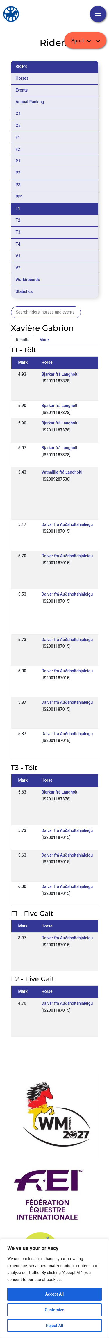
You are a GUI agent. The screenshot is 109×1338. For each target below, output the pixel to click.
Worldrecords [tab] (28, 279)
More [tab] (44, 339)
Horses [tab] (22, 78)
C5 (18, 125)
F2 (18, 149)
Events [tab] (22, 90)
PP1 (19, 196)
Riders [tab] (21, 66)
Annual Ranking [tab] (30, 101)
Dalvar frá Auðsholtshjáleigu (67, 524)
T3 (18, 232)
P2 (18, 173)
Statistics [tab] (24, 291)
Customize (54, 1309)
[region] (54, 1288)
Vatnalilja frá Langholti (62, 472)
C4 (18, 113)
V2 (18, 268)
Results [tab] (23, 339)
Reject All (54, 1325)
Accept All (54, 1294)
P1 (18, 161)
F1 (18, 137)
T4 (18, 244)
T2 (18, 220)
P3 (18, 184)
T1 (18, 208)
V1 (18, 256)
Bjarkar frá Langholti (60, 374)
